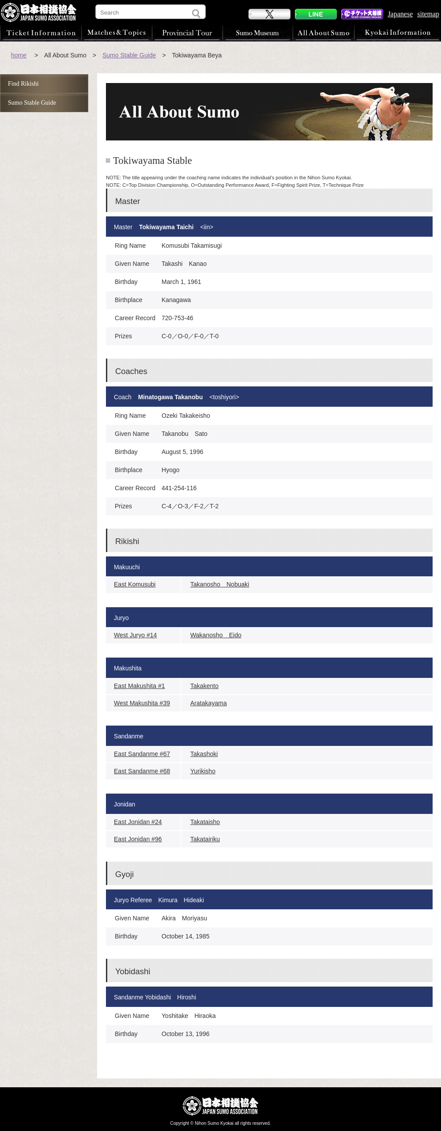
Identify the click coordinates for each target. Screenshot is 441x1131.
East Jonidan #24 (138, 821)
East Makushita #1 (139, 685)
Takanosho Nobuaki (219, 584)
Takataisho (205, 821)
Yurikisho (202, 771)
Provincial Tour (187, 33)
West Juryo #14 (135, 635)
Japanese (400, 14)
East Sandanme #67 (142, 753)
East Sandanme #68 (142, 771)
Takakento (204, 685)
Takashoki (204, 753)
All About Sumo (323, 33)
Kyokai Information (397, 33)
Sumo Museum (257, 33)
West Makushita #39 (142, 703)
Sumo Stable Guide (129, 55)
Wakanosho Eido (215, 635)
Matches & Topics (116, 33)
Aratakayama (208, 703)
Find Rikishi (23, 83)
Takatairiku (205, 839)
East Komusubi (134, 584)
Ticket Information (40, 33)
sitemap (428, 14)
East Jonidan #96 (138, 839)
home (18, 55)
